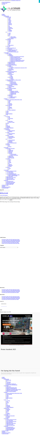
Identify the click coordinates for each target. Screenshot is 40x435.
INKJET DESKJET (11, 130)
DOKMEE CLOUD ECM (14, 92)
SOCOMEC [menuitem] (8, 406)
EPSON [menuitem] (7, 411)
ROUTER (8, 158)
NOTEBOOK (8, 39)
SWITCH (7, 167)
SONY (9, 29)
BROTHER (8, 129)
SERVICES (6, 180)
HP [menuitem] (6, 403)
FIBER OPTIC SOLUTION (11, 177)
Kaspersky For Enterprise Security (16, 58)
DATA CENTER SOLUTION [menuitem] (11, 421)
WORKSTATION (13, 37)
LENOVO (10, 103)
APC (9, 106)
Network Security (13, 154)
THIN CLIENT (13, 36)
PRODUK (4, 15)
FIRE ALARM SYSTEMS (12, 175)
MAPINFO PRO (11, 72)
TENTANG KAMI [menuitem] (5, 430)
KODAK (9, 146)
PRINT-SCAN (6, 128)
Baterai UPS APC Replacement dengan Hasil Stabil (10, 243)
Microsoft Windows (13, 83)
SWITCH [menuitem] (7, 417)
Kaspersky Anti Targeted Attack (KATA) (17, 56)
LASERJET (10, 131)
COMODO (10, 54)
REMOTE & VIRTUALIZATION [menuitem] (12, 390)
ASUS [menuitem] (7, 395)
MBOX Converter (13, 96)
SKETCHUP (10, 68)
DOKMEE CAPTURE (14, 91)
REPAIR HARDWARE (10, 183)
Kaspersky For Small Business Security (17, 61)
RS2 (11, 75)
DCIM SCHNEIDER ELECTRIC (14, 174)
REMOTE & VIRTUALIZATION (12, 84)
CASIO (9, 21)
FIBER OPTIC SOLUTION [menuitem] (11, 423)
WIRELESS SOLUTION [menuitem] (10, 425)
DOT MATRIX (10, 136)
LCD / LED (8, 46)
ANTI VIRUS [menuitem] (8, 386)
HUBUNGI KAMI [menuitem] (5, 433)
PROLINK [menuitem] (8, 405)
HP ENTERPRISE (9, 113)
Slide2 (11, 76)
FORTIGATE (10, 151)
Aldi (1, 195)
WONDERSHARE (11, 97)
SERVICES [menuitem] (6, 426)
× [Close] (39, 1)
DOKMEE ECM (13, 94)
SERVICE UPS (4, 3)
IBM (7, 114)
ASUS (9, 42)
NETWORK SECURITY (10, 148)
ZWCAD (9, 70)
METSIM (10, 73)
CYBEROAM (10, 150)
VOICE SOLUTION (9, 178)
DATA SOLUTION (9, 176)
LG (8, 25)
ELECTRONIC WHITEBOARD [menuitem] (11, 384)
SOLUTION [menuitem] (6, 418)
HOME (3, 14)
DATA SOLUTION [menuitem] (9, 422)
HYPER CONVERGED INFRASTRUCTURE (14, 99)
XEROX (7, 143)
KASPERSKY (10, 55)
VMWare (9, 87)
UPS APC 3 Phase (11, 122)
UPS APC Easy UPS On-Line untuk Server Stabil (10, 242)
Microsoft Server (13, 82)
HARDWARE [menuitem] (6, 379)
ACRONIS (10, 89)
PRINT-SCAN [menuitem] (6, 408)
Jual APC (3, 4)
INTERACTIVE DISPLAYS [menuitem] (11, 383)
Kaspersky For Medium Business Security (17, 60)
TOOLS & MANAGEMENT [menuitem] (11, 391)
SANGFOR (10, 104)
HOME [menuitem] (3, 377)
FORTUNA (10, 108)
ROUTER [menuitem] (8, 416)
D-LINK (9, 162)
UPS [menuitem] (5, 399)
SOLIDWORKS (11, 69)
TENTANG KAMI (5, 185)
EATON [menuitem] (7, 402)
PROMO (3, 186)
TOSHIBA (10, 30)
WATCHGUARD (11, 157)
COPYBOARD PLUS (12, 50)
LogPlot (11, 78)
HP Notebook (5, 195)
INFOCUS (10, 24)
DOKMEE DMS (13, 93)
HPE (9, 102)
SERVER (5, 98)
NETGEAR (10, 152)
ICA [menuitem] (7, 404)
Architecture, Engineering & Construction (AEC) (18, 67)
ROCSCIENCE (11, 74)
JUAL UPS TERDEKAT (6, 2)
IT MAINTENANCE (9, 181)
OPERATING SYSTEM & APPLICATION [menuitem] (13, 389)
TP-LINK (10, 166)
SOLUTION (6, 170)
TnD (9, 119)
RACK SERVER (9, 105)
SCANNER (8, 144)
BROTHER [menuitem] (8, 409)
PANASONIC (10, 28)
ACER (9, 40)
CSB (9, 117)
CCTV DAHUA (11, 172)
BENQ (9, 19)
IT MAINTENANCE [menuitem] (9, 427)
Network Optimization (14, 155)
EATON (7, 123)
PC (6, 32)
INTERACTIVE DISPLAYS (11, 48)
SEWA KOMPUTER (9, 184)
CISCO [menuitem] (7, 396)
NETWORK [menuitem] (6, 414)
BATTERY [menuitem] (8, 400)
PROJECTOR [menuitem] (8, 380)
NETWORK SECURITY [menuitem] (10, 415)
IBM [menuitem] (7, 398)
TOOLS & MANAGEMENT (11, 88)
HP (8, 35)
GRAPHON (10, 85)
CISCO (9, 100)
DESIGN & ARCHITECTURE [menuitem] (11, 387)
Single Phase (10, 121)
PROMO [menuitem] (3, 431)
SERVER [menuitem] (5, 392)
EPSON (9, 22)
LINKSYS (10, 164)
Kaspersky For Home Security (15, 59)
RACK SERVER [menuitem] (9, 394)
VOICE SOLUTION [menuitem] (9, 424)
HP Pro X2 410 (4, 193)
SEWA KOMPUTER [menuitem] (9, 429)
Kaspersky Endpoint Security (15, 57)
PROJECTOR (8, 17)
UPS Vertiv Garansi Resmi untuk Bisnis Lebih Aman (11, 241)
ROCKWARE (10, 77)
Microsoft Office (13, 81)
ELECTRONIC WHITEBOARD (11, 49)
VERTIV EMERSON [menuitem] (9, 407)
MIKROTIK (10, 165)
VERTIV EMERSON (9, 127)
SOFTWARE (6, 52)
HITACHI (10, 23)
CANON (9, 20)
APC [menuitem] (7, 401)
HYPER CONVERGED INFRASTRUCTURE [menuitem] (14, 393)
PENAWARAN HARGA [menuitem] (6, 432)
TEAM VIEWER (11, 86)
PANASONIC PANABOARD (13, 51)
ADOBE (9, 65)
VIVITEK (10, 31)
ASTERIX (10, 107)
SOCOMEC (8, 126)
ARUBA (9, 159)
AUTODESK (10, 66)
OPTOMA (10, 27)
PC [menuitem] (6, 381)
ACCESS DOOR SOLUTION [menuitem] (11, 419)
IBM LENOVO (11, 38)
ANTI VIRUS (8, 53)
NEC (9, 26)
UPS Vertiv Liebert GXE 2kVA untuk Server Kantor (10, 239)
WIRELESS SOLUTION (10, 179)
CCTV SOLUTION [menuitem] (9, 420)
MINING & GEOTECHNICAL (11, 71)
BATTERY (8, 116)
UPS (5, 115)
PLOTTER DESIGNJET (12, 142)
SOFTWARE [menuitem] (6, 385)
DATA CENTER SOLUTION (11, 173)
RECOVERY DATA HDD (10, 182)
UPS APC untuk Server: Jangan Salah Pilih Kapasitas (11, 240)
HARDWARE (6, 16)
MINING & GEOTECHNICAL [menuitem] (11, 388)
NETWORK (6, 147)
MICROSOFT (10, 80)
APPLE (9, 41)
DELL (9, 34)
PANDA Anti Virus (11, 63)
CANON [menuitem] (7, 410)
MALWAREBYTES (11, 62)
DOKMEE (10, 90)
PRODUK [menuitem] (4, 378)
